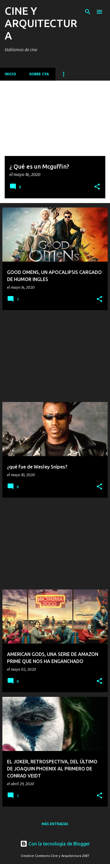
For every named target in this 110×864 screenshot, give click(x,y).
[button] (97, 187)
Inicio (10, 74)
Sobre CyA (39, 74)
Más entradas (55, 824)
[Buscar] (87, 12)
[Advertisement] (55, 356)
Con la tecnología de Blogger (55, 843)
